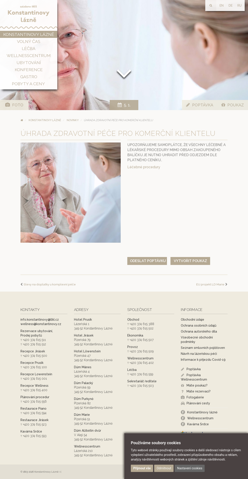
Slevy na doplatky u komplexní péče (50, 284)
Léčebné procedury (143, 167)
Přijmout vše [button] (142, 468)
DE (231, 5)
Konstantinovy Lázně (45, 120)
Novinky (73, 120)
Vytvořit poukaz (190, 261)
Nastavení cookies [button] (189, 468)
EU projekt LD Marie (210, 284)
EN (222, 5)
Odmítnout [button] (164, 468)
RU (239, 5)
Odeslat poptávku (148, 261)
